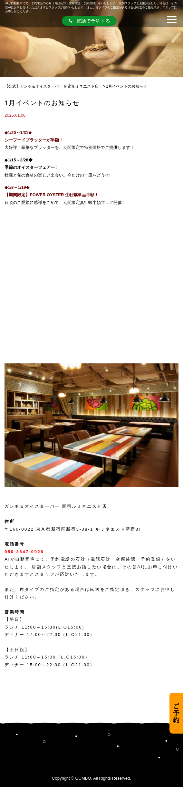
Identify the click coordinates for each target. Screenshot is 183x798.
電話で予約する (89, 21)
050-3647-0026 (24, 551)
